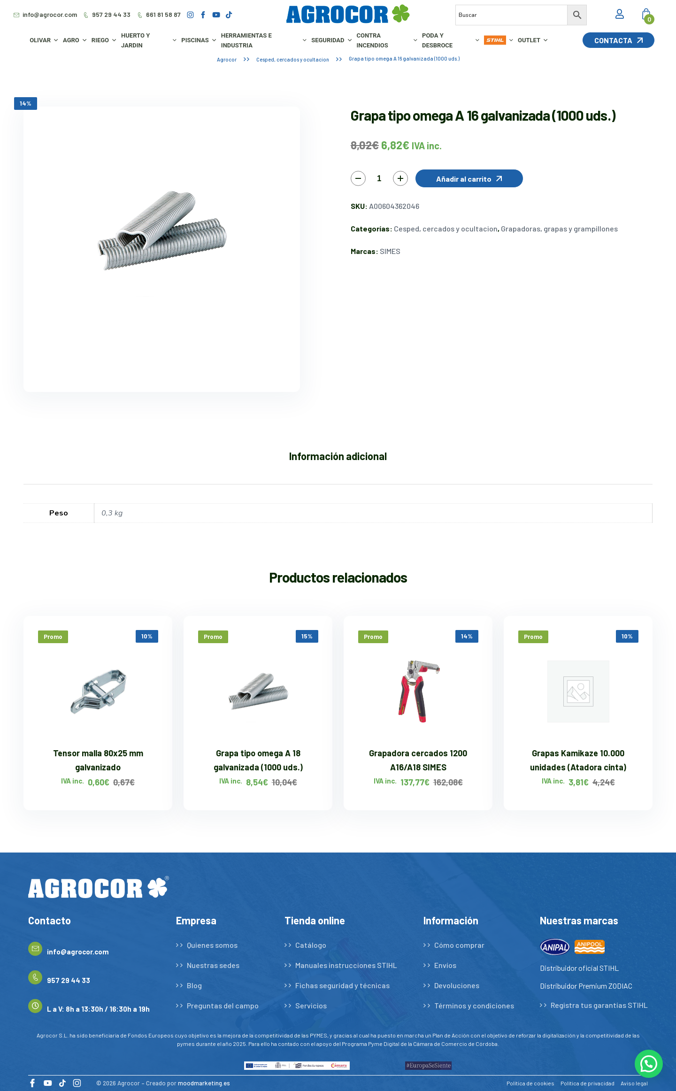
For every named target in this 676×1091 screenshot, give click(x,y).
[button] (469, 178)
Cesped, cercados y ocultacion (292, 59)
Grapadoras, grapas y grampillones (559, 228)
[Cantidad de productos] (379, 178)
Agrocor (227, 59)
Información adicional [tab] (338, 456)
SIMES (390, 250)
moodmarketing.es (204, 1083)
